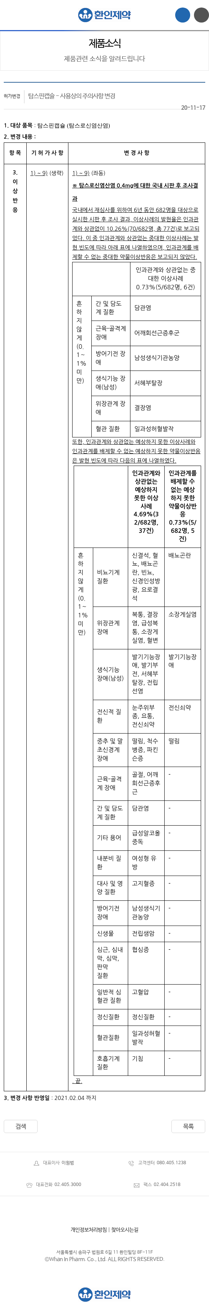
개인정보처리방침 (89, 1230)
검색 (20, 1126)
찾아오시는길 (124, 1230)
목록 (188, 1126)
